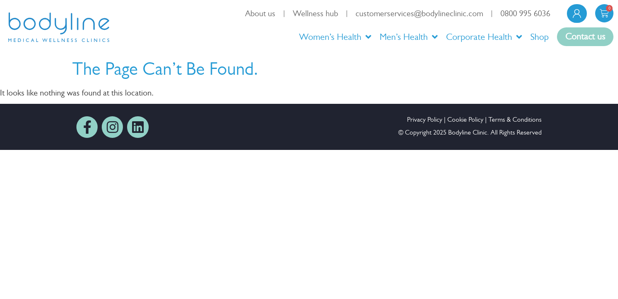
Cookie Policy (465, 119)
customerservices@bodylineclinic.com (419, 13)
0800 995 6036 (525, 13)
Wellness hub (315, 13)
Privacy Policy (424, 119)
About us (260, 13)
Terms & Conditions (515, 119)
